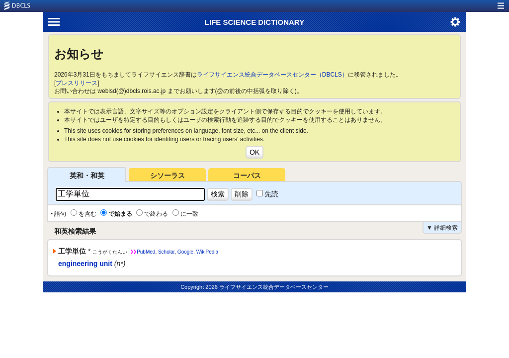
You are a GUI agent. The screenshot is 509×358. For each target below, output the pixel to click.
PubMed (146, 252)
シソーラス (167, 175)
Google (185, 252)
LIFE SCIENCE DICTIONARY (254, 22)
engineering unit (85, 264)
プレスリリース (76, 83)
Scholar (166, 252)
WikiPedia (207, 252)
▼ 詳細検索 (442, 227)
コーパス (247, 175)
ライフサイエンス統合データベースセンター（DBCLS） (272, 74)
